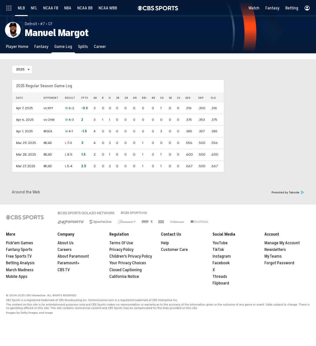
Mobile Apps (16, 276)
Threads (220, 276)
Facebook (221, 263)
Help (165, 243)
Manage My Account (282, 243)
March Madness (20, 269)
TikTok (218, 249)
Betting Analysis (20, 263)
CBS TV (64, 269)
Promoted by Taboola (288, 192)
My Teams (273, 256)
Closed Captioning (125, 269)
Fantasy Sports (19, 249)
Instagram (222, 256)
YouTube (220, 243)
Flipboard (221, 283)
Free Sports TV (19, 256)
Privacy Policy (121, 249)
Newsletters (275, 249)
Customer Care (174, 249)
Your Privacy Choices (127, 263)
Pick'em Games (19, 243)
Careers (65, 249)
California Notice (124, 276)
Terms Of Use (121, 243)
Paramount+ (68, 263)
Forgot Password (279, 263)
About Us (66, 243)
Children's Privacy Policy (130, 256)
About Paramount (73, 256)
